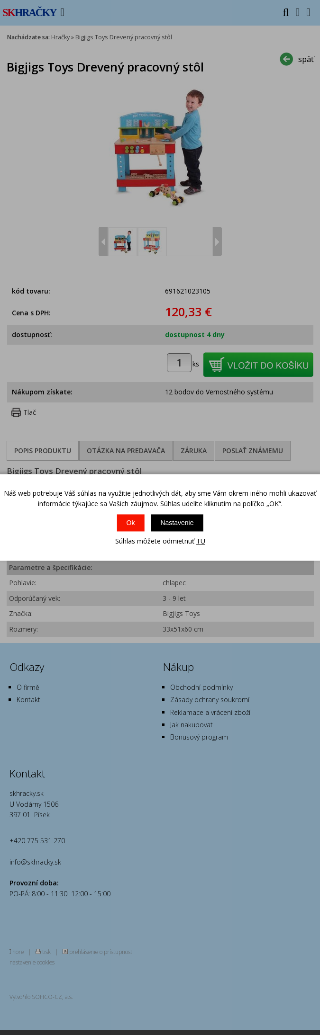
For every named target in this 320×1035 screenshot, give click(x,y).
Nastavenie (176, 522)
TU (200, 540)
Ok (131, 522)
